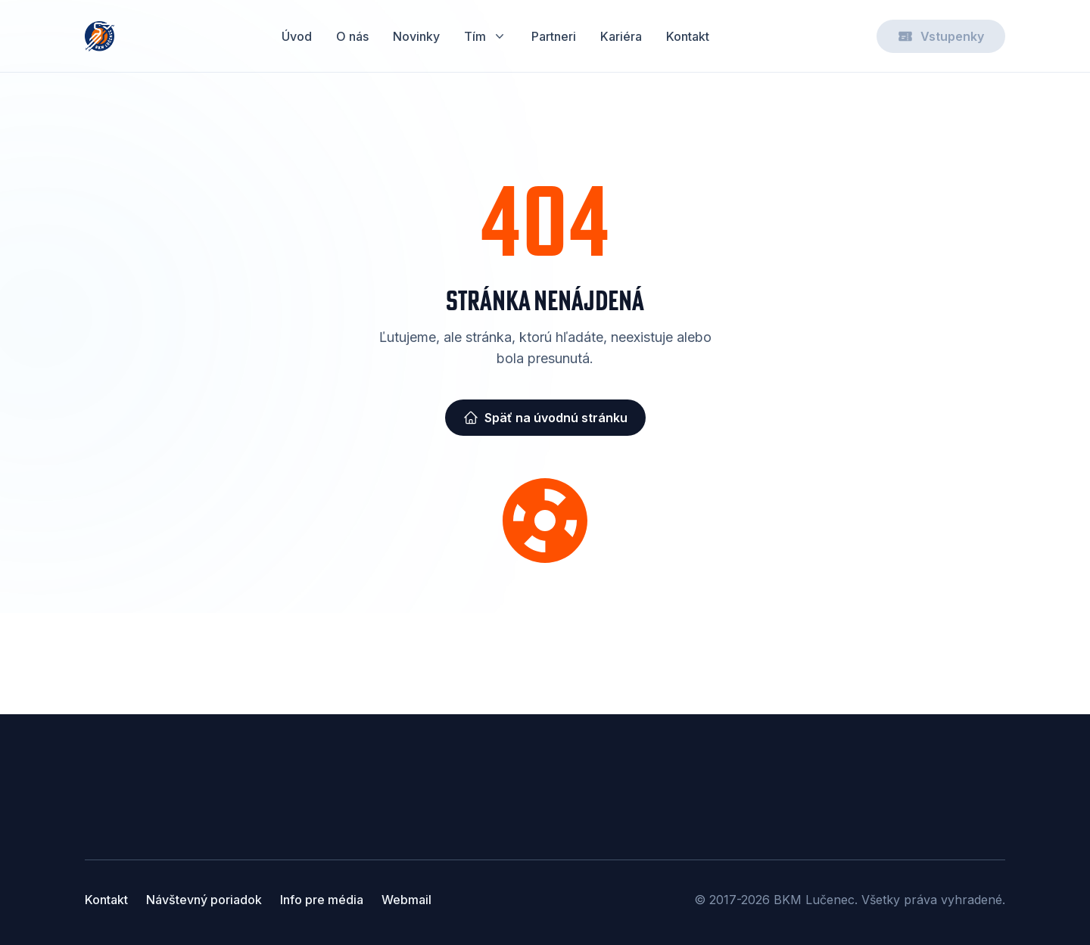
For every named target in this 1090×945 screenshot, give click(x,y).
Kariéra (621, 36)
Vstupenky (941, 36)
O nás (352, 36)
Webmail (406, 899)
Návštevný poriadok (204, 899)
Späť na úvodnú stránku (545, 417)
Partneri (553, 36)
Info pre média (321, 899)
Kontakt (687, 36)
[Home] (99, 36)
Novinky (416, 36)
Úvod (297, 36)
